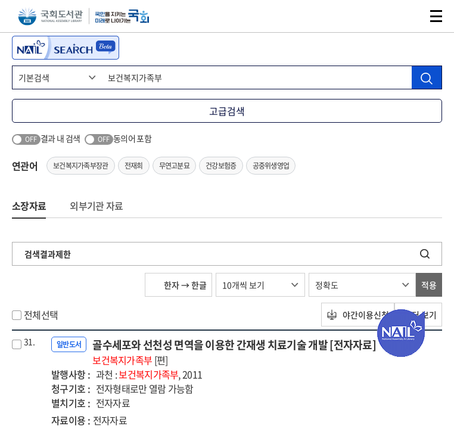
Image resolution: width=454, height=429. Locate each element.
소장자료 (29, 205)
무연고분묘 (174, 165)
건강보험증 (221, 165)
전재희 (134, 165)
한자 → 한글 (178, 285)
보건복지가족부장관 (80, 165)
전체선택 (41, 314)
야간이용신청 (357, 315)
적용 (429, 285)
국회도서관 (50, 16)
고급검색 (227, 111)
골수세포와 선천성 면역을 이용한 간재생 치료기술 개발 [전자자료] (234, 352)
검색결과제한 (47, 254)
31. (29, 341)
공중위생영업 (271, 165)
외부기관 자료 (96, 205)
